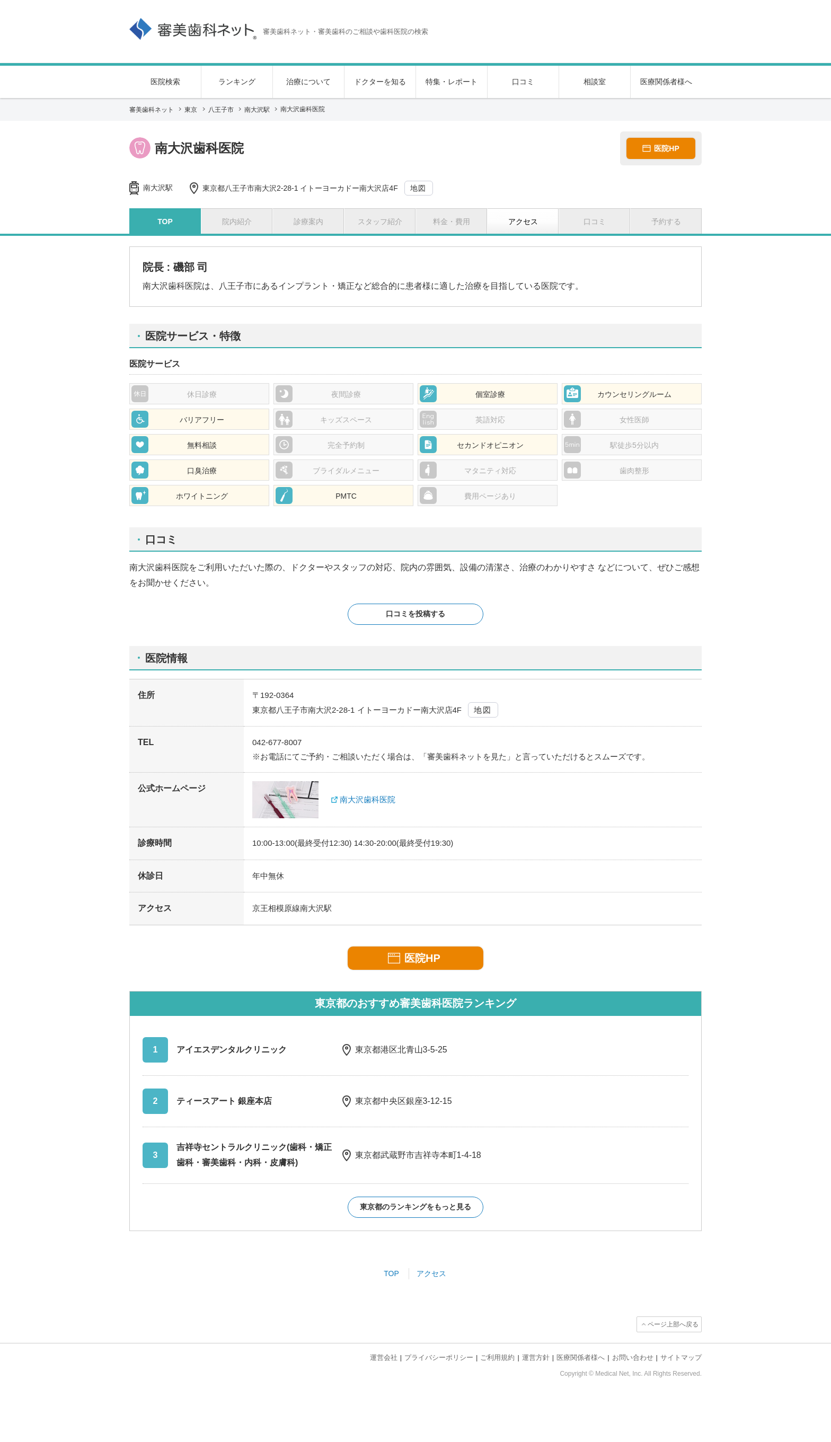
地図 (418, 188)
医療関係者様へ (666, 81)
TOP (391, 1273)
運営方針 (536, 1357)
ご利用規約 (497, 1357)
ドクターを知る (380, 81)
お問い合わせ (632, 1357)
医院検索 (165, 81)
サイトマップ (681, 1357)
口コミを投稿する (415, 613)
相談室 (595, 81)
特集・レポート (452, 81)
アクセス (431, 1273)
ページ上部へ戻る (673, 1324)
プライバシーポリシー (438, 1357)
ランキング (236, 81)
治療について (308, 81)
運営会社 (383, 1357)
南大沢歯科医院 (367, 799)
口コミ (523, 81)
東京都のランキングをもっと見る (415, 1206)
